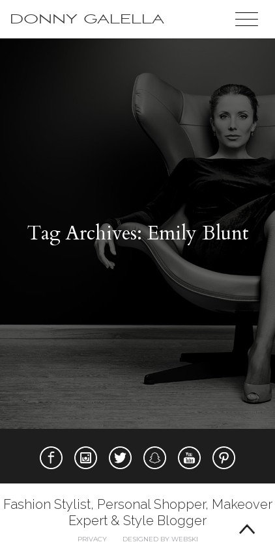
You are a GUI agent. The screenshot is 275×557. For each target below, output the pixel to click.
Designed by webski (160, 539)
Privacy (92, 539)
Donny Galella (87, 19)
